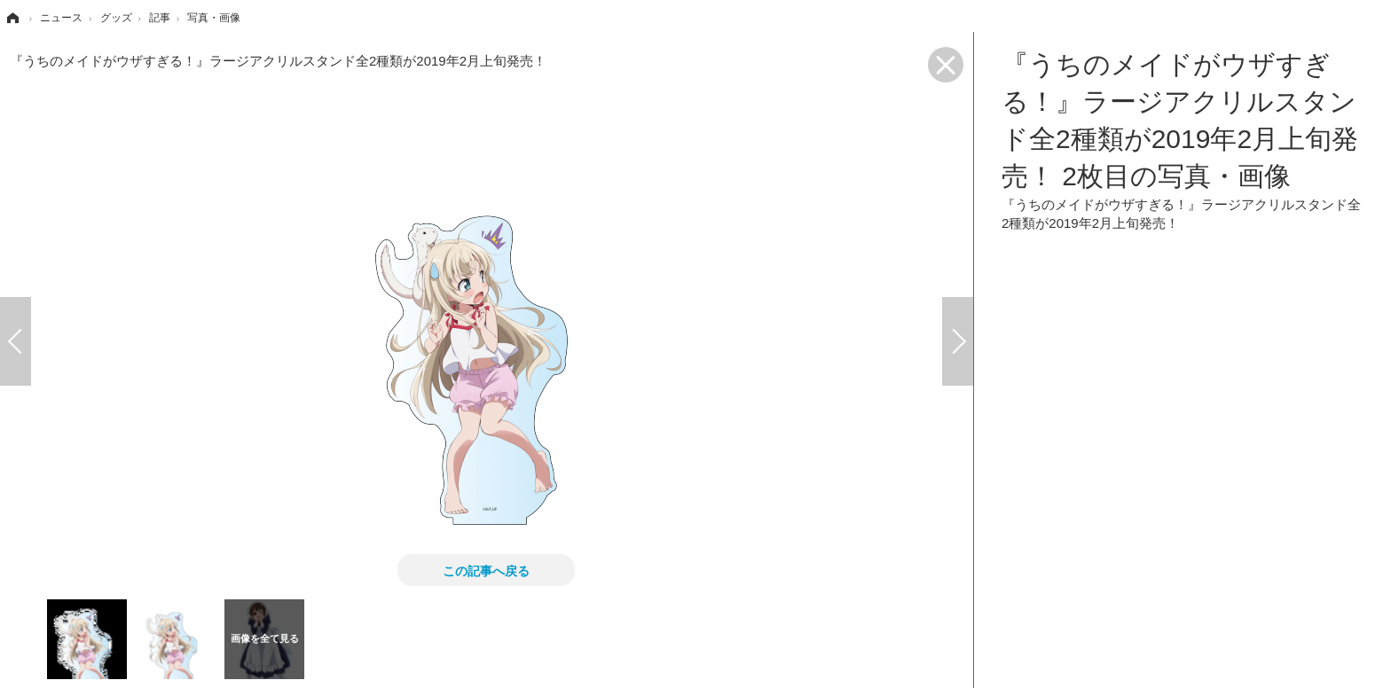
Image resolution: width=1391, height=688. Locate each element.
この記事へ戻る (486, 570)
